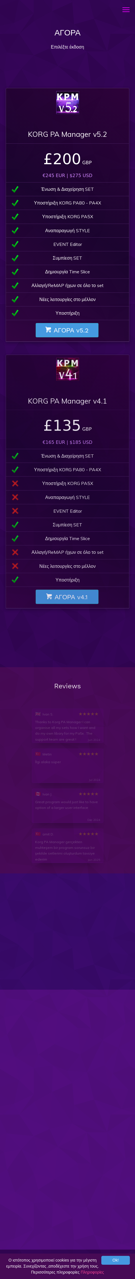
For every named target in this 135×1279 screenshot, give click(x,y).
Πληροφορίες (92, 1272)
